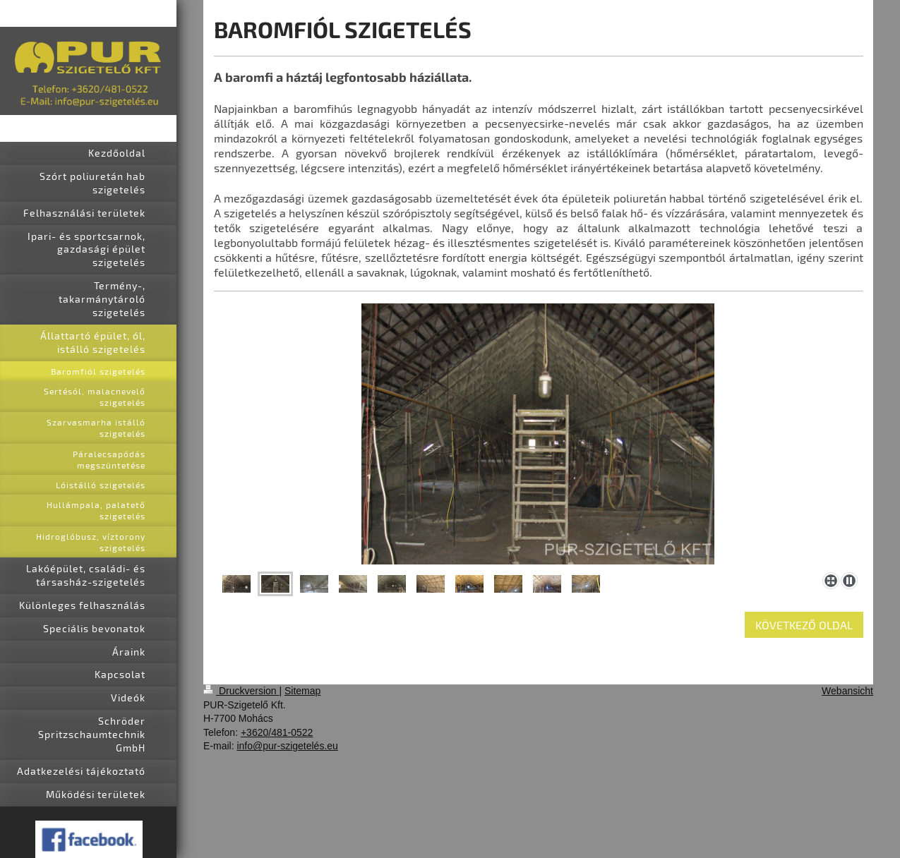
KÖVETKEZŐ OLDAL (804, 625)
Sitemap (302, 690)
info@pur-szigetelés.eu (286, 745)
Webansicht (847, 690)
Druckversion (241, 690)
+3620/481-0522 (277, 732)
